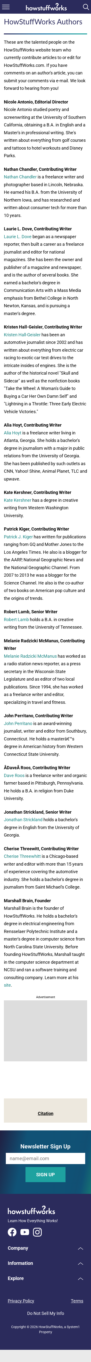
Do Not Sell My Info (45, 1313)
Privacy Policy (21, 1300)
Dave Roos (14, 775)
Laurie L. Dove (18, 236)
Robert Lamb (16, 619)
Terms (77, 1300)
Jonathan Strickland (23, 819)
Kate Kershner (17, 500)
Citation (45, 1113)
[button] (45, 1248)
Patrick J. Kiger (18, 536)
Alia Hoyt (12, 432)
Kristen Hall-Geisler (22, 334)
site (7, 985)
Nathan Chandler (20, 176)
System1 (73, 1327)
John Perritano (18, 723)
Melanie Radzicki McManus (30, 656)
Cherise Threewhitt (22, 856)
